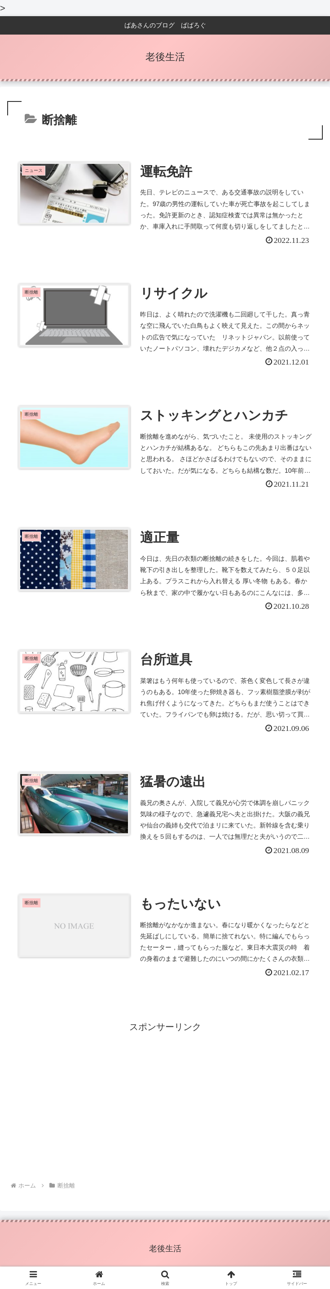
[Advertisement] (165, 1103)
